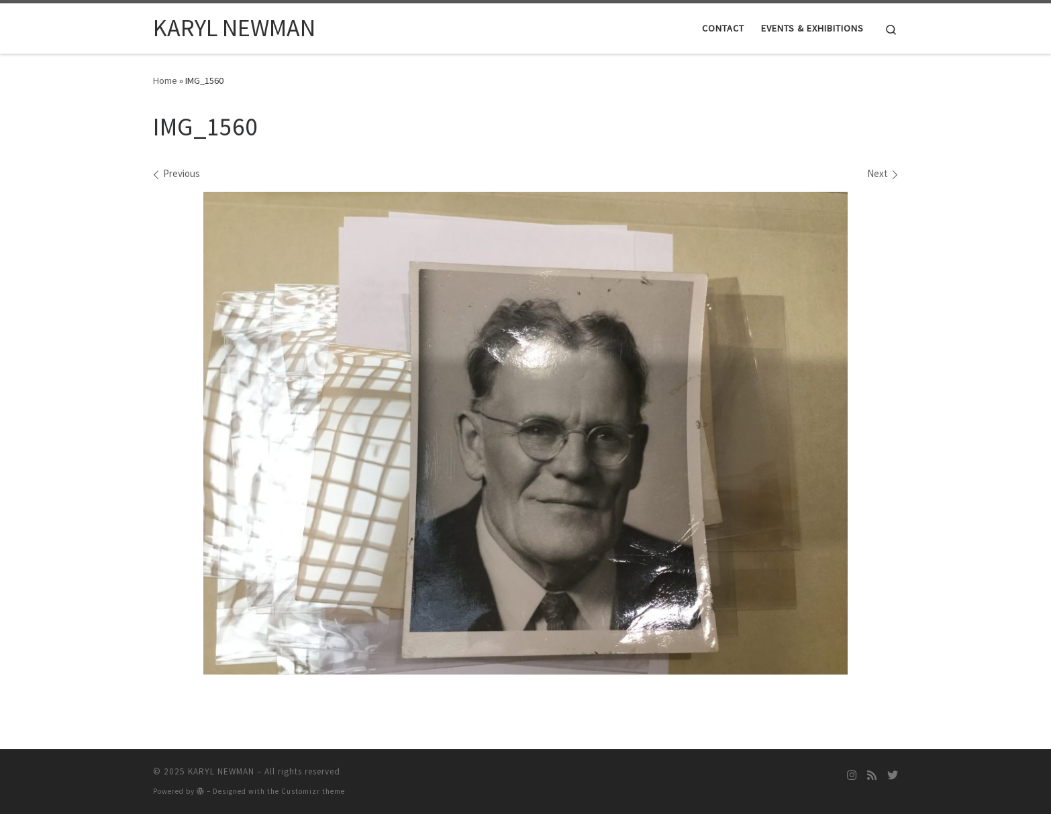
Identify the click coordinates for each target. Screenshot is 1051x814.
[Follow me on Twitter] (892, 775)
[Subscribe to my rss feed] (872, 775)
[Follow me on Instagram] (851, 775)
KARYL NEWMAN (221, 771)
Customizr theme (313, 791)
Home (165, 80)
